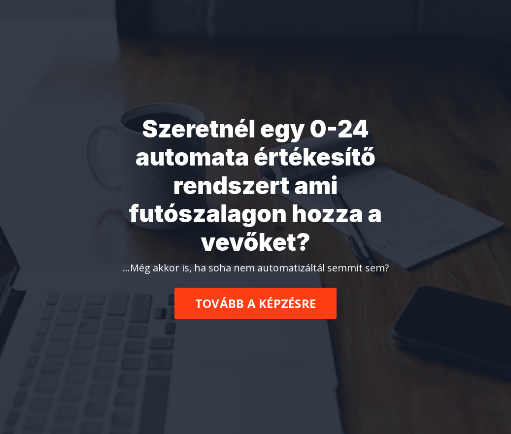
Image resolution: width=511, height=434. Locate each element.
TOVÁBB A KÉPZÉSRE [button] (255, 303)
